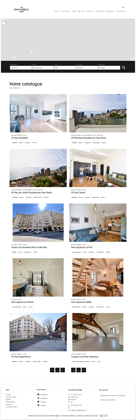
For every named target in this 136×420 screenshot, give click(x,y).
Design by (103, 415)
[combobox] (21, 68)
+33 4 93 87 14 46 (76, 405)
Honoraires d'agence (68, 416)
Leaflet (133, 59)
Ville (56, 64)
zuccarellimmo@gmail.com (77, 410)
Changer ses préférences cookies (87, 416)
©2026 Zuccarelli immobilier (37, 416)
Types (34, 64)
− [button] (3, 18)
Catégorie (14, 64)
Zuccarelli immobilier (75, 390)
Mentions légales (54, 416)
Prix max (101, 64)
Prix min (79, 64)
